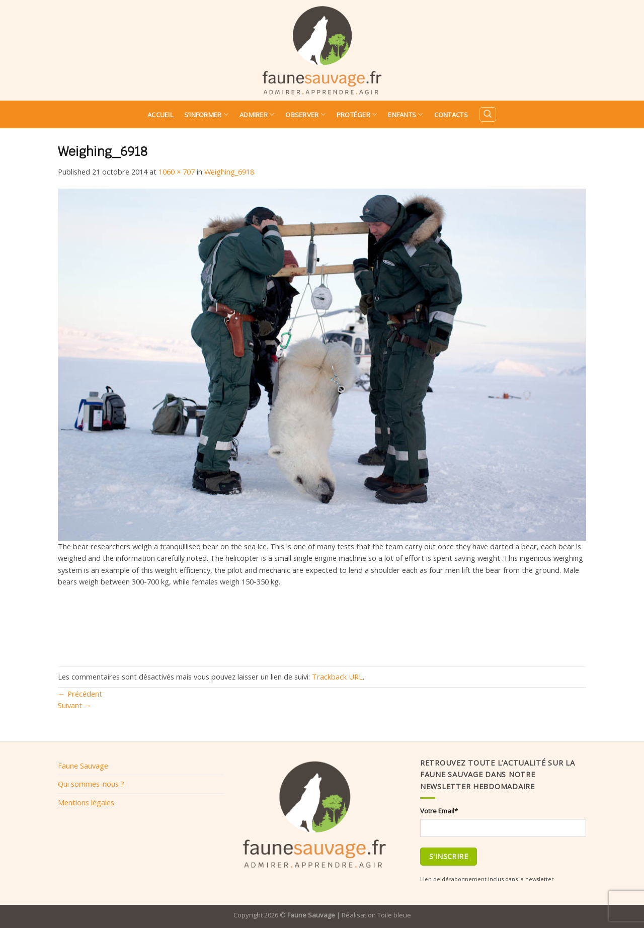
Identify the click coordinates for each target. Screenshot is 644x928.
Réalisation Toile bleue (376, 914)
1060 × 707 (176, 171)
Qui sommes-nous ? (91, 784)
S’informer (206, 114)
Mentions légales (86, 802)
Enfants (405, 114)
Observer (305, 114)
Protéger (357, 114)
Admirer (256, 114)
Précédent (80, 694)
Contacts (451, 114)
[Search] (487, 114)
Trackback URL (337, 676)
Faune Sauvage (83, 766)
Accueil (160, 114)
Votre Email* (439, 810)
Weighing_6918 (229, 171)
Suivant (75, 705)
